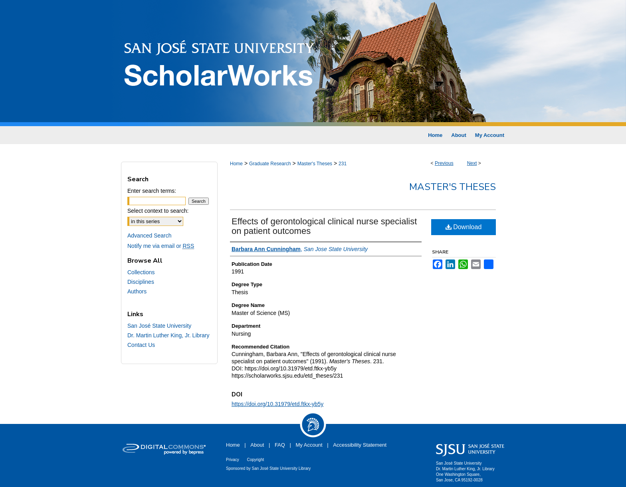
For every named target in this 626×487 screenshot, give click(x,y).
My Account (309, 445)
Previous (444, 163)
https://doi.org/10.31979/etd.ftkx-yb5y (277, 404)
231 (343, 163)
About (257, 445)
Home (236, 163)
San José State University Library (281, 468)
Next (472, 163)
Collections (141, 272)
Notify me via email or (160, 246)
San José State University (159, 326)
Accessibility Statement (359, 445)
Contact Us (141, 345)
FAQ (280, 445)
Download (464, 227)
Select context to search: (157, 211)
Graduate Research (270, 163)
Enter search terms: (151, 191)
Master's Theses (314, 163)
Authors (137, 291)
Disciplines (140, 282)
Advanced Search (149, 235)
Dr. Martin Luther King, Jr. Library (168, 335)
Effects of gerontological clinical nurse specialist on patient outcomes (324, 226)
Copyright (255, 459)
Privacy (232, 459)
